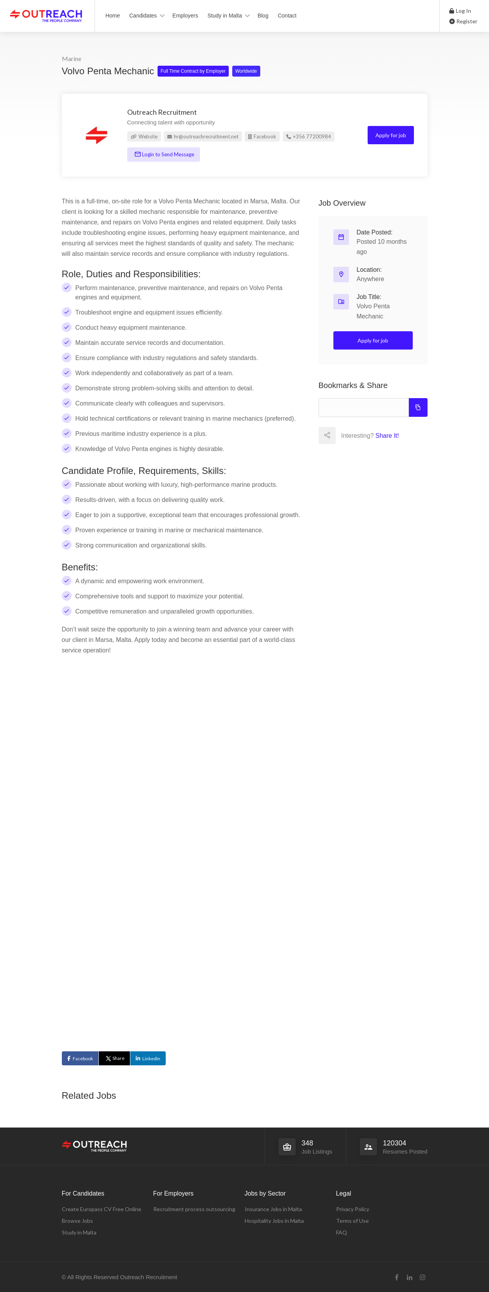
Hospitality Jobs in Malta (274, 1220)
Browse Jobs (77, 1220)
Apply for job (390, 135)
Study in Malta (224, 15)
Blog (263, 15)
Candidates (143, 15)
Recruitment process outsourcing (194, 1209)
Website (144, 136)
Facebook (262, 136)
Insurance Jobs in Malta (273, 1209)
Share (114, 1058)
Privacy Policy (352, 1209)
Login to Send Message (167, 154)
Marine (71, 58)
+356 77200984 (308, 136)
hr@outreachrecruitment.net (202, 136)
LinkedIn (151, 1058)
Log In (460, 10)
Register (463, 21)
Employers (185, 15)
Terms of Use (352, 1220)
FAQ (341, 1232)
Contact (287, 15)
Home (112, 15)
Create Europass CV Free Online (101, 1209)
